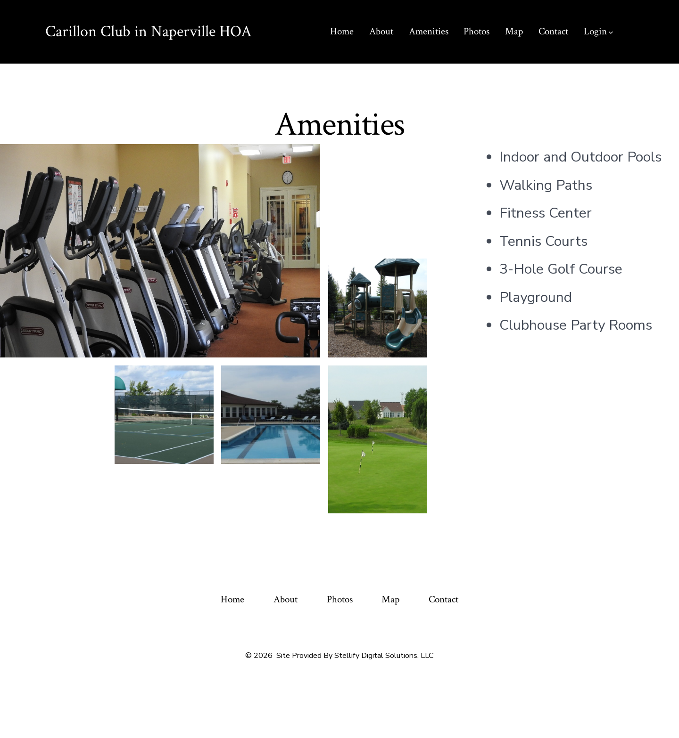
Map (514, 31)
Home (342, 31)
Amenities (428, 31)
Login (598, 31)
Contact (553, 31)
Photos (476, 31)
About (381, 31)
